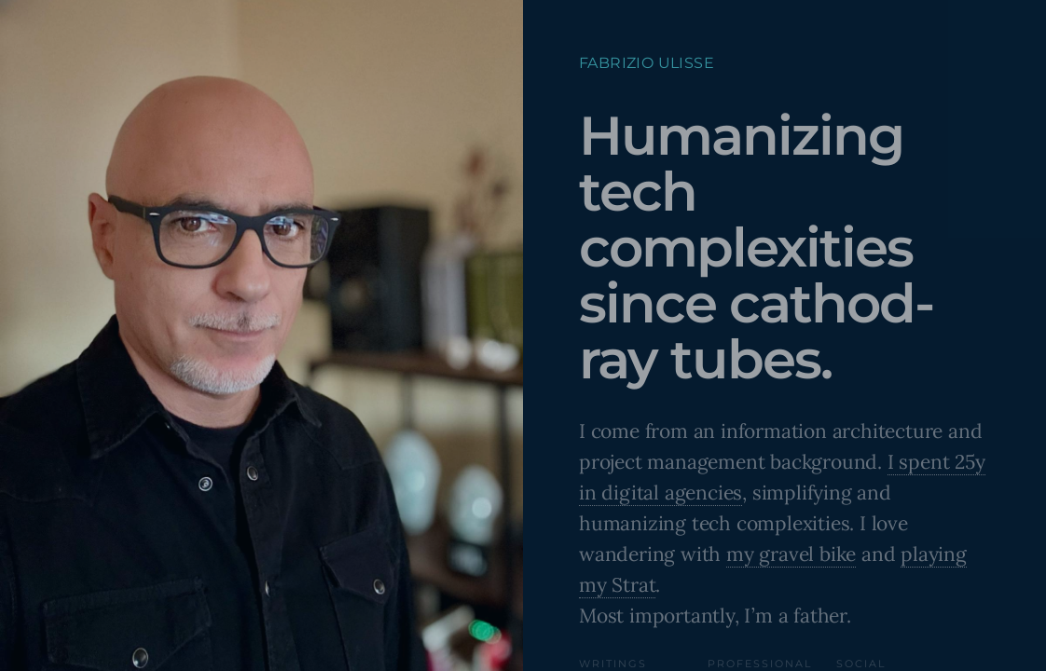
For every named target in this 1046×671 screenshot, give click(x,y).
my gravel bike (791, 554)
